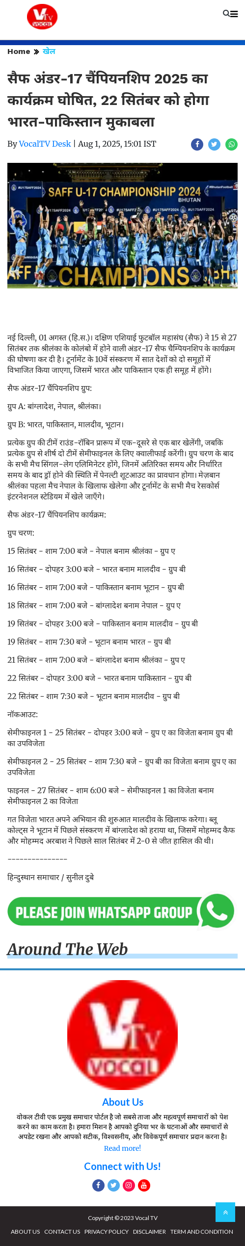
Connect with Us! (122, 1166)
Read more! (122, 1148)
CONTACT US (62, 1231)
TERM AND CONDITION (201, 1231)
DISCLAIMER (149, 1231)
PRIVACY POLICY (106, 1231)
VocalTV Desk (45, 144)
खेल (49, 51)
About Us (122, 1102)
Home (18, 51)
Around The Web (67, 950)
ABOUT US (25, 1231)
